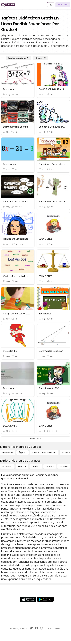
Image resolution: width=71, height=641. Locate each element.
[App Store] (28, 599)
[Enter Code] (62, 4)
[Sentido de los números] (44, 452)
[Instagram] (41, 628)
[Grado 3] (49, 466)
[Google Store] (45, 599)
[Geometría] (7, 452)
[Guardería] (7, 466)
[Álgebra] (22, 452)
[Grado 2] (35, 466)
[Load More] (35, 438)
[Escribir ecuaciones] (18, 58)
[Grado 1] (22, 466)
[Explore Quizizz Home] (8, 4)
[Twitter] (31, 628)
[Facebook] (36, 628)
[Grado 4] (40, 58)
